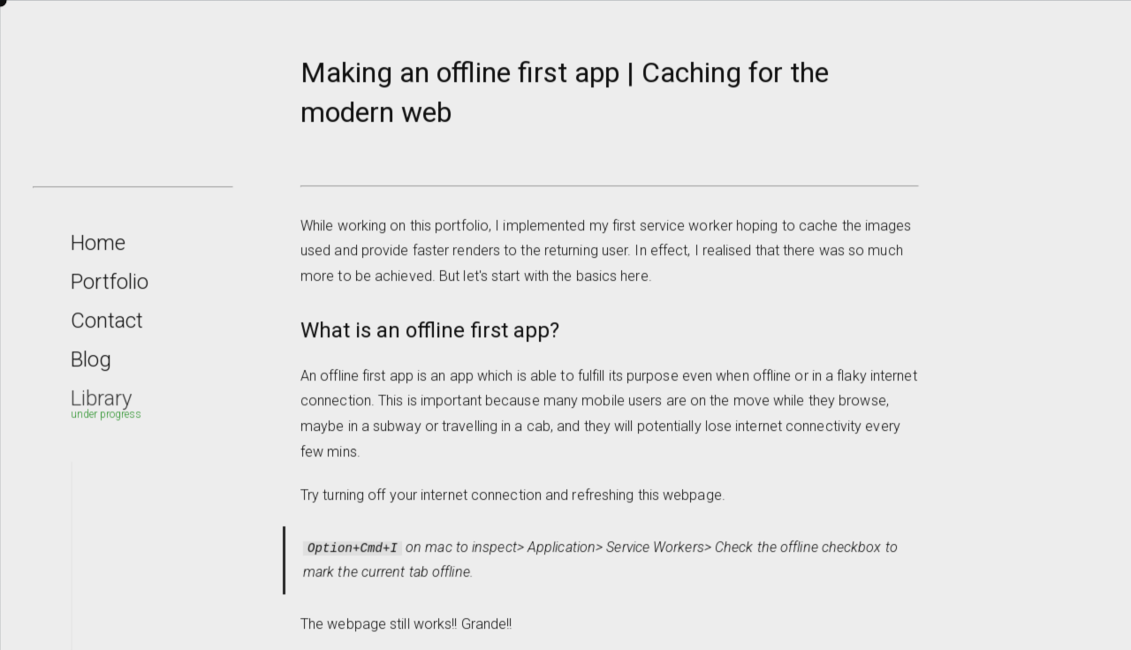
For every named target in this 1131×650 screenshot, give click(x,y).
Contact (112, 327)
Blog (96, 366)
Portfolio (114, 289)
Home (103, 250)
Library (106, 404)
